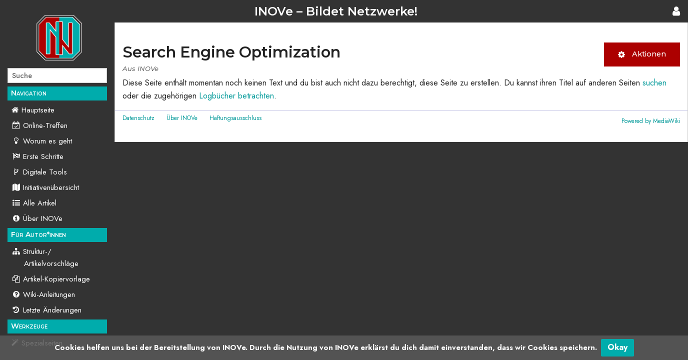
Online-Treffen (40, 125)
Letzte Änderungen (47, 310)
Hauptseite (38, 110)
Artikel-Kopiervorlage (51, 279)
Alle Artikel (34, 203)
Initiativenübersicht (45, 187)
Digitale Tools (39, 172)
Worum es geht (42, 141)
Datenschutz (138, 118)
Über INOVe (37, 218)
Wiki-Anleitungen (43, 294)
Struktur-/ (45, 257)
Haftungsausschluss (236, 118)
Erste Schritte (38, 156)
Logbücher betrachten (236, 96)
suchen (654, 82)
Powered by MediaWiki (651, 121)
